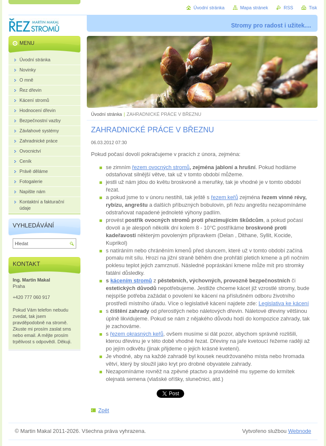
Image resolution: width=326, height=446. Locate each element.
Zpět (103, 410)
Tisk (313, 7)
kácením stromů (131, 280)
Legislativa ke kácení (284, 303)
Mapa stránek (254, 7)
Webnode (299, 431)
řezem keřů (224, 197)
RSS (288, 7)
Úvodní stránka (106, 114)
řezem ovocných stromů (161, 167)
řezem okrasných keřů (136, 334)
